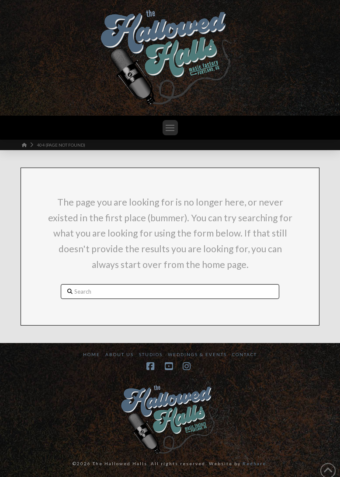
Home (91, 354)
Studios (151, 354)
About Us (119, 354)
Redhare (254, 463)
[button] (170, 127)
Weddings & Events (197, 354)
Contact (244, 354)
